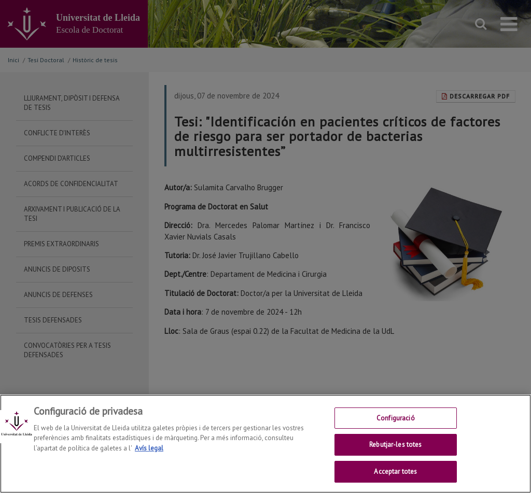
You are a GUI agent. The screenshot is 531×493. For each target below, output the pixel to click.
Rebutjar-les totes (395, 457)
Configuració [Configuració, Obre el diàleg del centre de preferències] (395, 431)
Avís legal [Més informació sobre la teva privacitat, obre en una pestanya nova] (149, 461)
